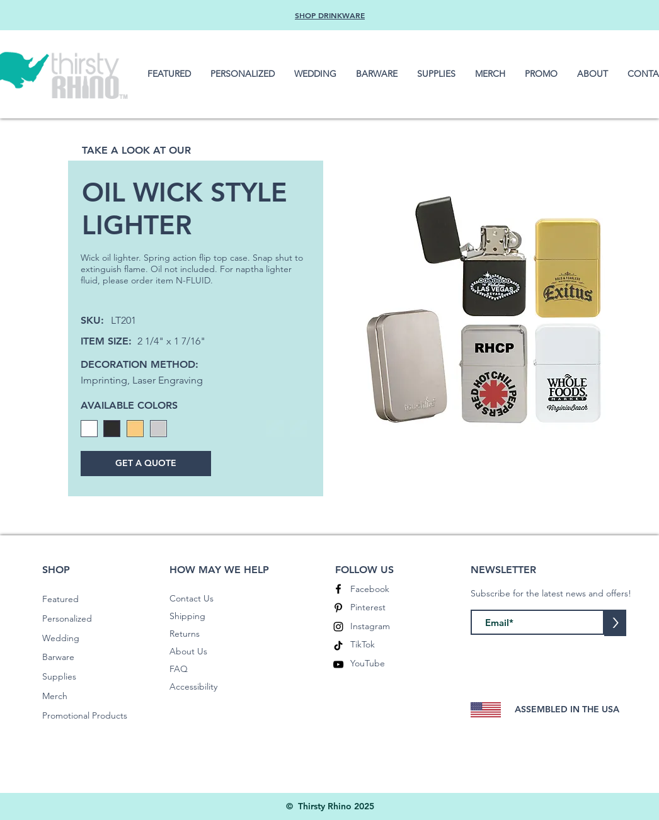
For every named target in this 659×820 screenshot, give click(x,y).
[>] (615, 623)
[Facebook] (338, 589)
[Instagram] (338, 626)
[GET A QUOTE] (146, 463)
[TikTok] (338, 645)
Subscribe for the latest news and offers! (551, 593)
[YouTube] (338, 664)
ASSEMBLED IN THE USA (567, 709)
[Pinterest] (338, 607)
